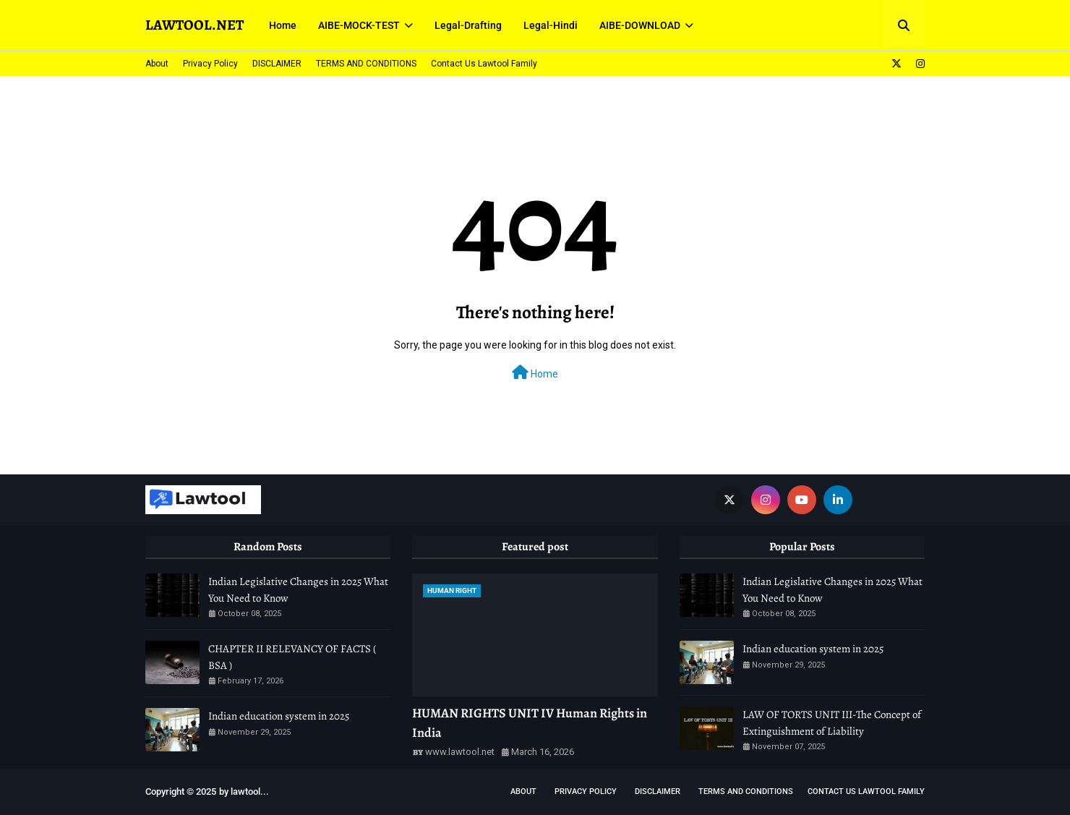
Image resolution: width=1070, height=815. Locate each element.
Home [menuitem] (282, 25)
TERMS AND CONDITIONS (366, 64)
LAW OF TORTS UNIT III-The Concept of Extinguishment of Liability (831, 722)
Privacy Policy (210, 64)
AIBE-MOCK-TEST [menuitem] (359, 25)
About (156, 64)
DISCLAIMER (276, 64)
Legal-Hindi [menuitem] (550, 25)
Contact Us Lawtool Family (484, 64)
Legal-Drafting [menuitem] (468, 25)
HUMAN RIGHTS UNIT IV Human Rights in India (529, 722)
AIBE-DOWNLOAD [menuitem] (639, 25)
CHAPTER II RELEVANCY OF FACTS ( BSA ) (292, 657)
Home (535, 372)
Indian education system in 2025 (278, 716)
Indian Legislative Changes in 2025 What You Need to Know (298, 589)
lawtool (245, 791)
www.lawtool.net (460, 751)
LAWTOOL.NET (194, 25)
